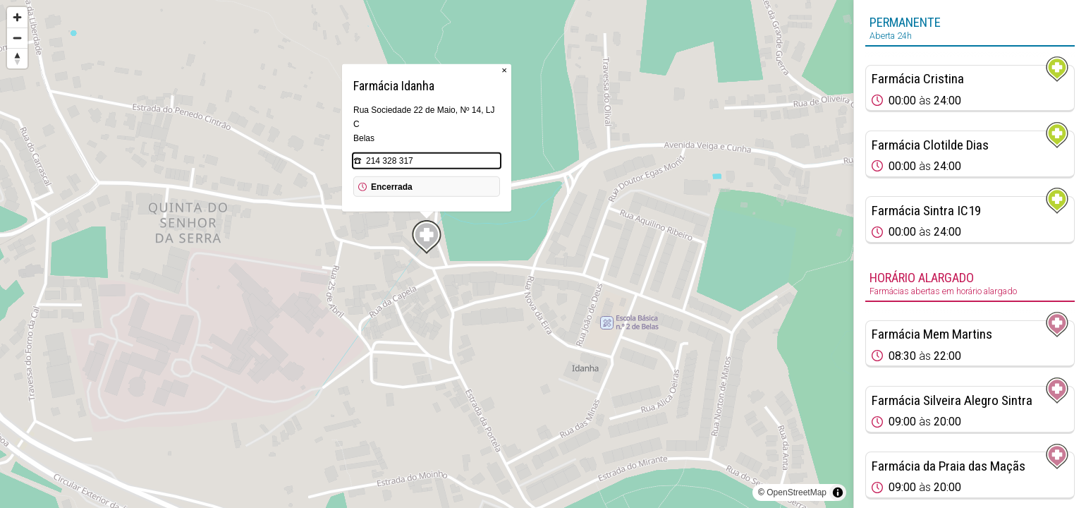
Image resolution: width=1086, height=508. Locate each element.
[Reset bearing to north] (17, 58)
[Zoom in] (17, 17)
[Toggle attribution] (837, 492)
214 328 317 (389, 161)
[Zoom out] (17, 38)
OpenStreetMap (796, 492)
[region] (426, 254)
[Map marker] (426, 237)
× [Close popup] (504, 70)
